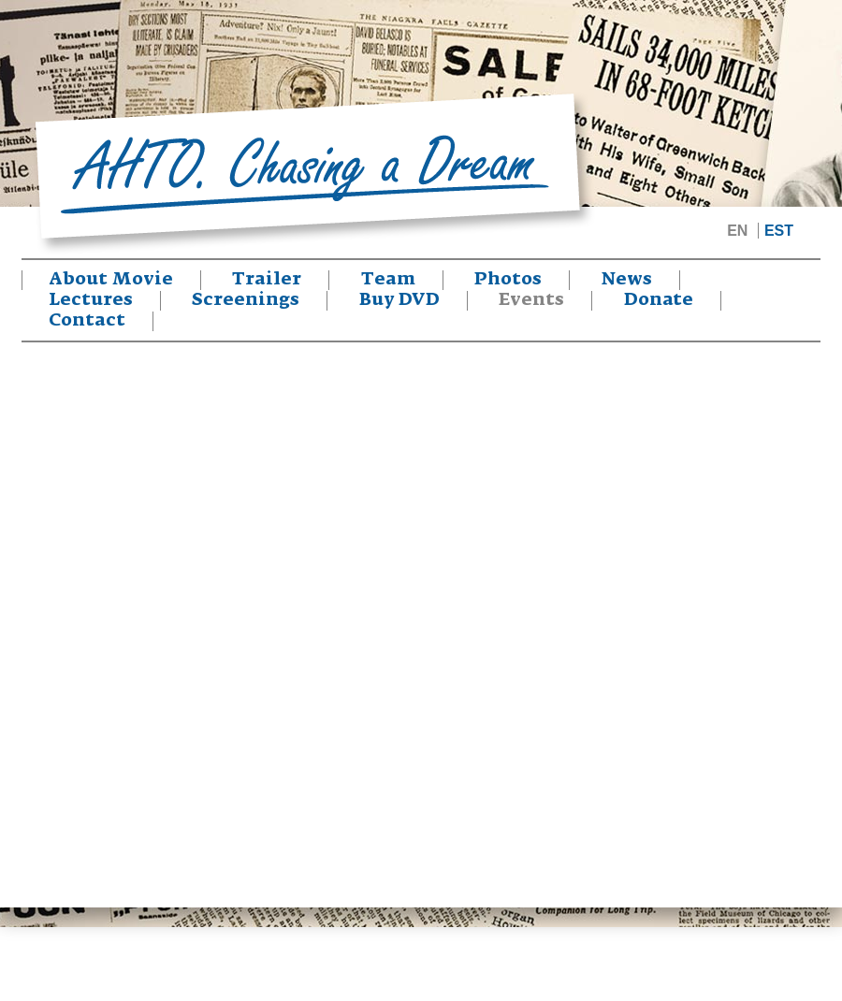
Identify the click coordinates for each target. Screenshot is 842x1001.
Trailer (266, 279)
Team (388, 279)
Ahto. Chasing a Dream (313, 173)
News (627, 279)
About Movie (111, 279)
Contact (87, 320)
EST (778, 231)
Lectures (91, 300)
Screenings (245, 300)
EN (737, 231)
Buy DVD (399, 300)
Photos (508, 279)
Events (531, 300)
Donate (658, 300)
